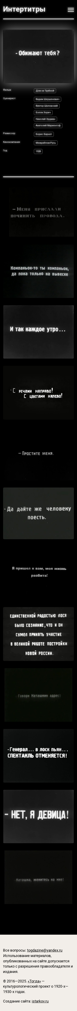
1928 (38, 151)
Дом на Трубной (45, 90)
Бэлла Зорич (43, 112)
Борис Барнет (44, 134)
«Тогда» (34, 981)
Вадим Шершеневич (47, 99)
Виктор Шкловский (47, 105)
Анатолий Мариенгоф (48, 125)
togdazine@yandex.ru (44, 950)
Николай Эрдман (45, 119)
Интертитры (24, 9)
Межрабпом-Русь (46, 143)
